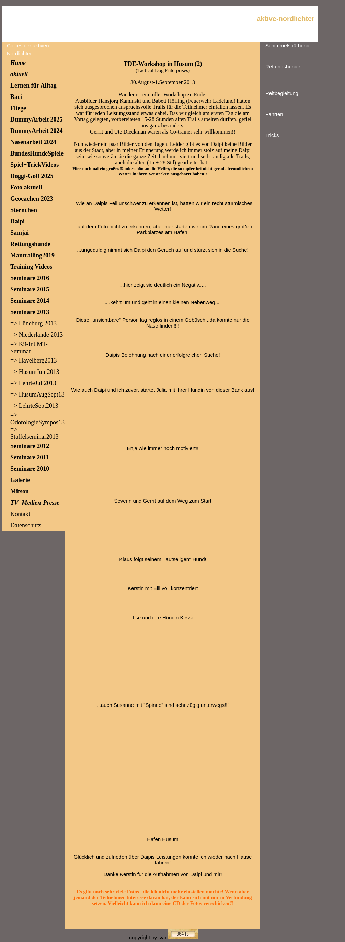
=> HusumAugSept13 (37, 394)
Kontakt (20, 513)
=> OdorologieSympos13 (37, 419)
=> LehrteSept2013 (34, 405)
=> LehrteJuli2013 (33, 383)
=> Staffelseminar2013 (34, 433)
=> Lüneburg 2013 (33, 323)
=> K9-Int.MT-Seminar (29, 348)
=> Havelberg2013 (33, 360)
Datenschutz (25, 525)
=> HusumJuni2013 (34, 371)
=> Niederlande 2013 (36, 334)
